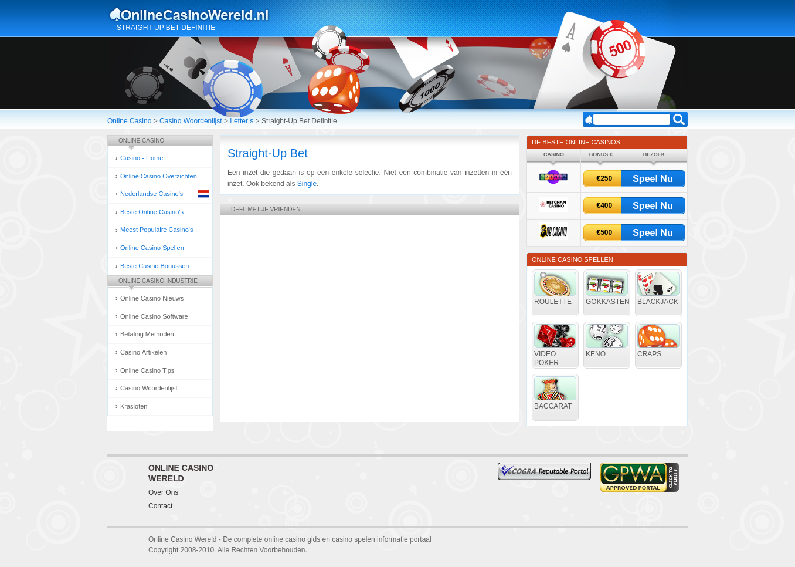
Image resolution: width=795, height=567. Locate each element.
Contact (160, 506)
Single (307, 184)
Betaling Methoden (147, 334)
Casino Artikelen (143, 352)
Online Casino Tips (147, 370)
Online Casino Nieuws (152, 298)
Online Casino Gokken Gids (194, 14)
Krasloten (133, 406)
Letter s (241, 121)
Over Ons (163, 492)
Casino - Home (141, 157)
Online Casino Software (154, 316)
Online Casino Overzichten (158, 176)
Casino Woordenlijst (190, 121)
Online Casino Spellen (152, 247)
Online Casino (129, 121)
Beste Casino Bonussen (154, 265)
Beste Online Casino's (152, 211)
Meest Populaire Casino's (156, 229)
